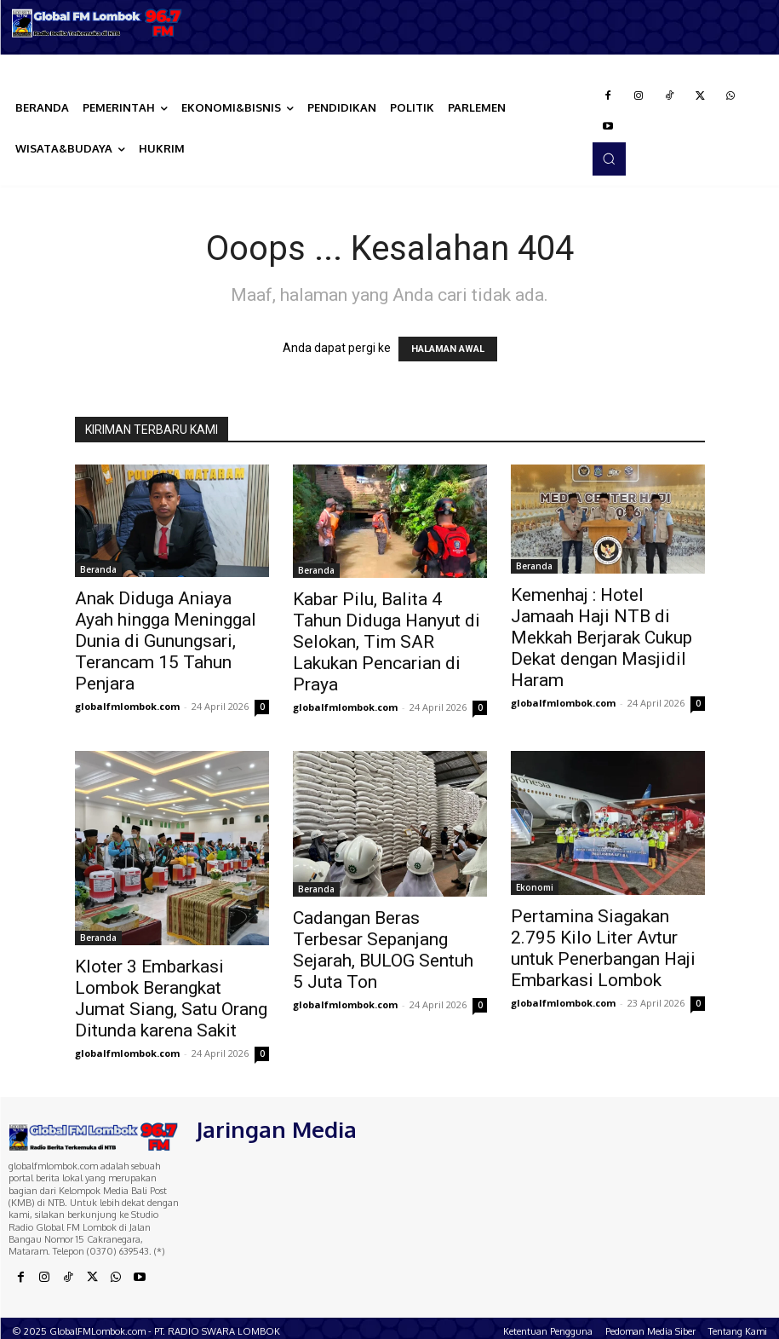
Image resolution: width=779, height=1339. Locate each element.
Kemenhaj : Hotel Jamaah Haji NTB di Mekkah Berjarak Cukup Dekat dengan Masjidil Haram (601, 637)
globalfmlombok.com (127, 706)
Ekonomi (534, 887)
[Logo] (97, 23)
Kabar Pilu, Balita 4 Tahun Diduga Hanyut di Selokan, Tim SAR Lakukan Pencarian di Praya (386, 642)
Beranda (98, 569)
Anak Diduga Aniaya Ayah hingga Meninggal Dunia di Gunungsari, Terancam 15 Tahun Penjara (165, 641)
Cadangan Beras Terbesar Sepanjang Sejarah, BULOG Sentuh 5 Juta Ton (383, 950)
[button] (609, 158)
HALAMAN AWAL (447, 349)
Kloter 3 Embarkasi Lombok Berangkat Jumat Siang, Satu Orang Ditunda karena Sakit (171, 998)
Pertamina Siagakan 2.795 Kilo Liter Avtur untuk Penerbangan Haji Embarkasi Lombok (603, 948)
